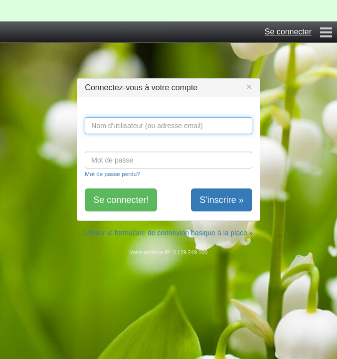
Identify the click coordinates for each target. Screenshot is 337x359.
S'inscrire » (221, 200)
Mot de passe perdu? (112, 174)
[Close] (249, 86)
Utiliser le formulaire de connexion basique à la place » (168, 233)
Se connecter (288, 31)
